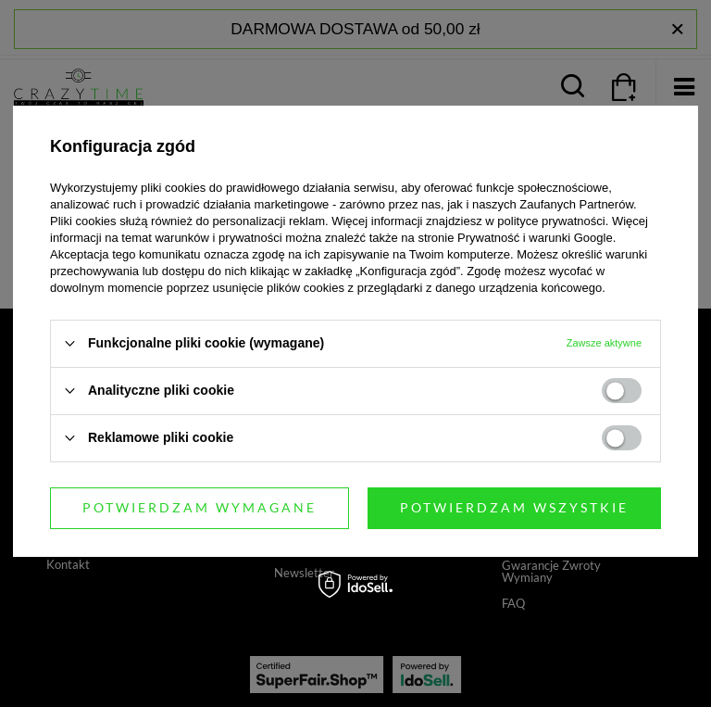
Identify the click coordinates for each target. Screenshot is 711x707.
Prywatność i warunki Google (535, 238)
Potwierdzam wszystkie (514, 507)
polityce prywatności (551, 221)
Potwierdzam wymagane (199, 507)
